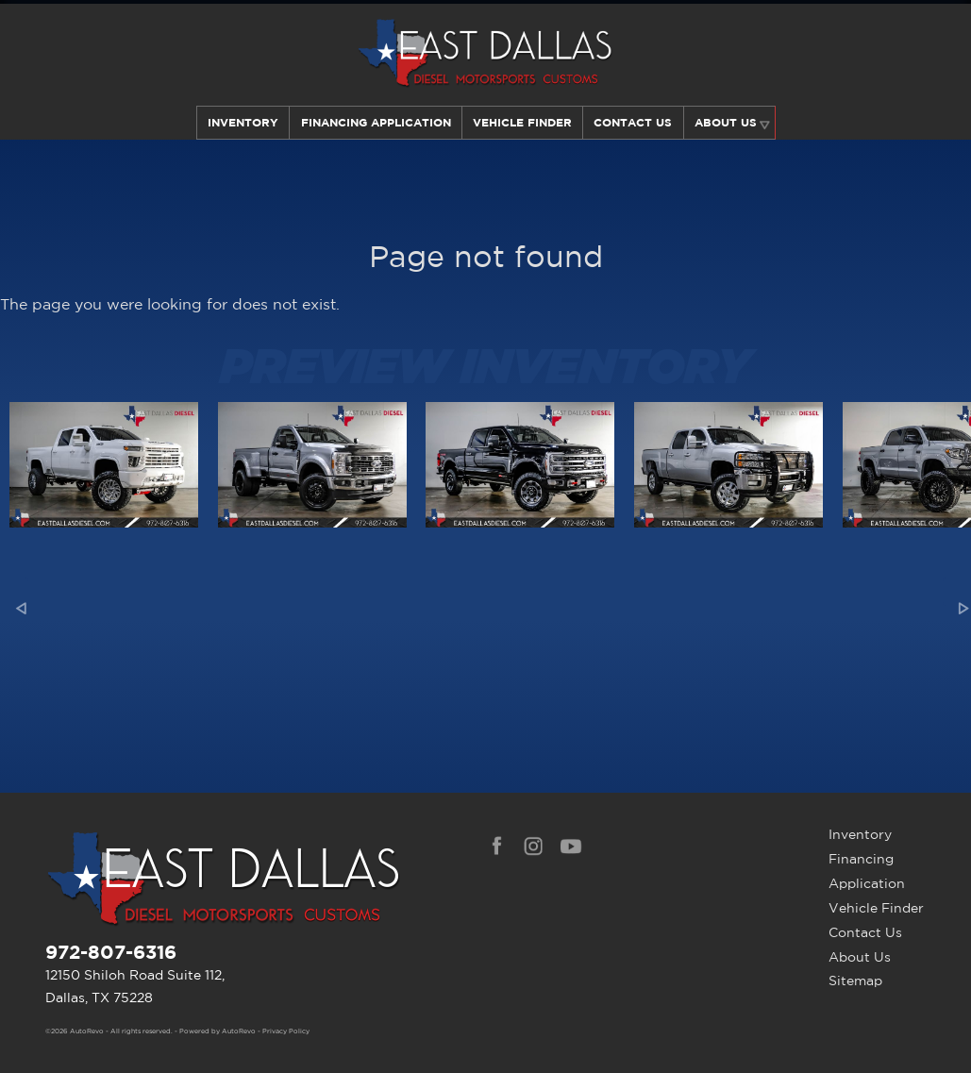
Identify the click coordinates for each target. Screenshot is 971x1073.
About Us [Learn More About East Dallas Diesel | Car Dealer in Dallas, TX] (726, 122)
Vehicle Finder (876, 907)
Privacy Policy (286, 1031)
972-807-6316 (110, 952)
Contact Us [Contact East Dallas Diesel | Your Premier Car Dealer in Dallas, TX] (633, 122)
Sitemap (855, 980)
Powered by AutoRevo (217, 1031)
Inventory (241, 122)
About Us (860, 956)
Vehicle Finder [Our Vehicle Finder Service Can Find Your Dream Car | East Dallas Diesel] (522, 122)
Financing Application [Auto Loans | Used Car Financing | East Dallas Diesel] (374, 122)
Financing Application (867, 871)
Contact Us (865, 932)
